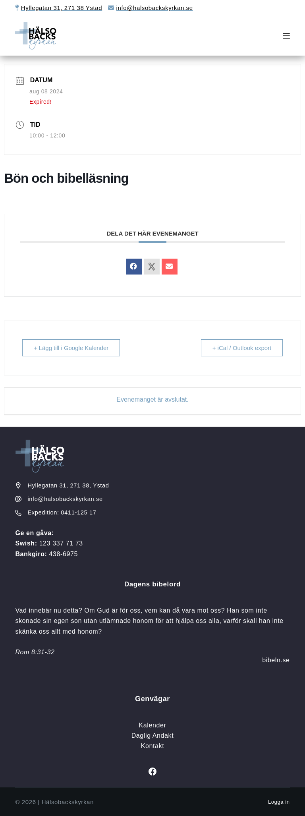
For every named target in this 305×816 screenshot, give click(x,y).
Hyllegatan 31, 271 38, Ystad (68, 485)
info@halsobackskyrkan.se (154, 7)
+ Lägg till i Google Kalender (71, 347)
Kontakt (152, 746)
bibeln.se (276, 660)
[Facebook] (152, 771)
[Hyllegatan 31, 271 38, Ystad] (18, 485)
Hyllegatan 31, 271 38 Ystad (61, 7)
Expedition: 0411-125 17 (61, 512)
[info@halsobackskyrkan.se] (18, 499)
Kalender (152, 725)
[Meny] (286, 35)
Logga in (279, 802)
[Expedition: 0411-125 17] (18, 513)
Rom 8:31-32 (34, 652)
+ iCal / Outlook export (241, 347)
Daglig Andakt (152, 735)
